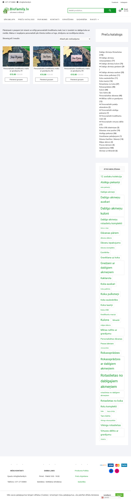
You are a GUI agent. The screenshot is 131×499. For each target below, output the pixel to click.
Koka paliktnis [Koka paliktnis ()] (105, 289)
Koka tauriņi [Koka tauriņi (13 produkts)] (107, 305)
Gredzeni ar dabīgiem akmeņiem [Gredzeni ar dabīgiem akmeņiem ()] (108, 268)
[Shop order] (75, 39)
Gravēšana (68, 19)
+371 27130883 (9, 2)
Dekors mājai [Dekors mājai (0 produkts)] (105, 228)
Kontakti (55, 19)
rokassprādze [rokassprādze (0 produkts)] (105, 348)
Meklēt (110, 10)
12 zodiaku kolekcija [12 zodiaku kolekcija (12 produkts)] (111, 176)
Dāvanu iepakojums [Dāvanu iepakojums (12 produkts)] (111, 243)
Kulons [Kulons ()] (105, 320)
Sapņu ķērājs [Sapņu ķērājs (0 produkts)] (111, 411)
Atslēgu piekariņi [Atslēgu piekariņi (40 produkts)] (110, 182)
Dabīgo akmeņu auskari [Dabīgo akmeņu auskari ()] (110, 200)
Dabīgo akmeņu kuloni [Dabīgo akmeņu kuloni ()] (111, 211)
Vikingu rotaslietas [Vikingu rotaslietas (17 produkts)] (111, 425)
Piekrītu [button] (119, 495)
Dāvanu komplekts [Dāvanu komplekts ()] (108, 248)
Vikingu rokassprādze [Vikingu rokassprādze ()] (108, 420)
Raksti (93, 19)
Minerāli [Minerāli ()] (116, 320)
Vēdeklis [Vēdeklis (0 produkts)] (103, 439)
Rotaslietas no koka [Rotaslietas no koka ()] (112, 400)
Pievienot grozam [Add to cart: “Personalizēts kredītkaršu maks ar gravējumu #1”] (16, 80)
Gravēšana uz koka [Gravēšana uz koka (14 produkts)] (110, 257)
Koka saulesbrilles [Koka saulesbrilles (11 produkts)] (109, 300)
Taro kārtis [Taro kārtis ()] (105, 416)
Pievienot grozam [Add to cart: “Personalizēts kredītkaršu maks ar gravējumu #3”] (76, 80)
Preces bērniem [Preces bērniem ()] (107, 344)
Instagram (124, 2)
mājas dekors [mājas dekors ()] (106, 325)
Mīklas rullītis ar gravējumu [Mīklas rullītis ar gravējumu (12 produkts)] (109, 332)
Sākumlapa (9, 19)
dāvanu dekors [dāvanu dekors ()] (106, 238)
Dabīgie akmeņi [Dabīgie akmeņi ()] (108, 192)
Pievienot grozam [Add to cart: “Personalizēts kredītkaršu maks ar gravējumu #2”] (46, 80)
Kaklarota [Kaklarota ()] (106, 278)
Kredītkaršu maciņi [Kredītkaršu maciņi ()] (108, 314)
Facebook (115, 2)
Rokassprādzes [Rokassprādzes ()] (110, 352)
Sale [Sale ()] (102, 411)
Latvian (105, 498)
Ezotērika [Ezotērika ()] (105, 252)
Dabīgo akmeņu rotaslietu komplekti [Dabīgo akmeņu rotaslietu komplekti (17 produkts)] (111, 221)
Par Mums (42, 19)
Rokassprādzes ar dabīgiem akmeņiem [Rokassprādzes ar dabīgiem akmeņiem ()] (110, 363)
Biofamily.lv (19, 9)
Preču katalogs (26, 19)
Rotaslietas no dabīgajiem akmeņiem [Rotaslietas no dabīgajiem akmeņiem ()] (112, 381)
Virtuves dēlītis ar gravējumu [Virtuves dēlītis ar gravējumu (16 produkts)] (109, 432)
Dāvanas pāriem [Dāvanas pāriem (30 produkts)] (110, 232)
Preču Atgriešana (81, 476)
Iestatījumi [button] (107, 495)
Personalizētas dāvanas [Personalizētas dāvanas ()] (111, 339)
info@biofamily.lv (24, 2)
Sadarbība (82, 19)
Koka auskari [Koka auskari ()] (108, 283)
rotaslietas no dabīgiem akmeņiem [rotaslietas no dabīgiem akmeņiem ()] (110, 394)
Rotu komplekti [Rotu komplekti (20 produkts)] (109, 406)
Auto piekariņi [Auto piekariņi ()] (105, 187)
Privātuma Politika (82, 471)
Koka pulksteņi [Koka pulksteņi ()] (110, 294)
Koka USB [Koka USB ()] (105, 310)
